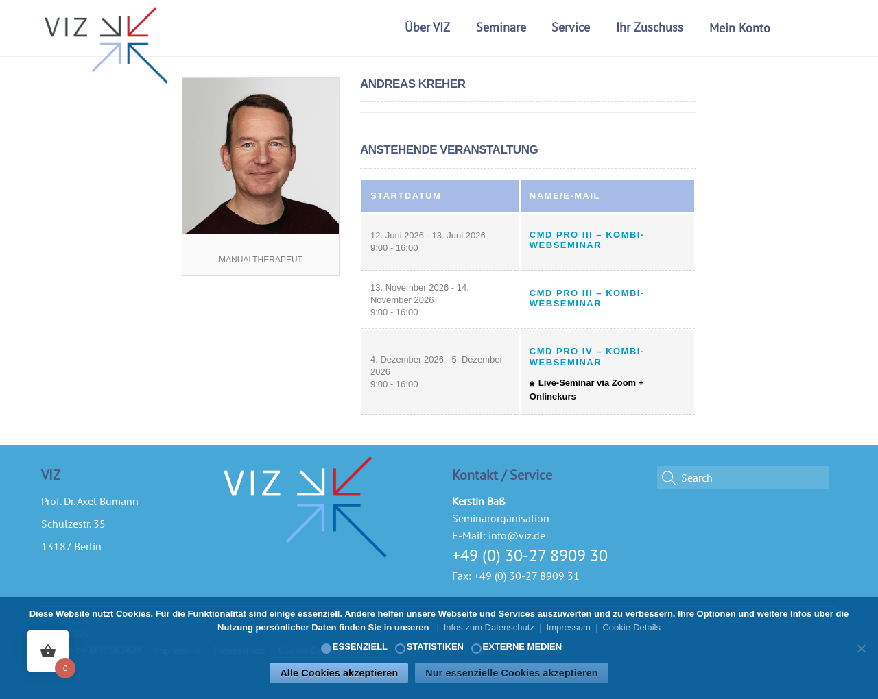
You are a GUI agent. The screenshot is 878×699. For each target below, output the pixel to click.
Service (570, 27)
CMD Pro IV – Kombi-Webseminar (587, 356)
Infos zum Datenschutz (489, 627)
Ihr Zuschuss (649, 27)
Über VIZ (427, 27)
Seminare (501, 27)
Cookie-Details (631, 627)
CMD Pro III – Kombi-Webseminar (587, 240)
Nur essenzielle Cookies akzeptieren (511, 672)
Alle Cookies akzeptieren (339, 672)
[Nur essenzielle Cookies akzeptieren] (861, 648)
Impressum (569, 627)
